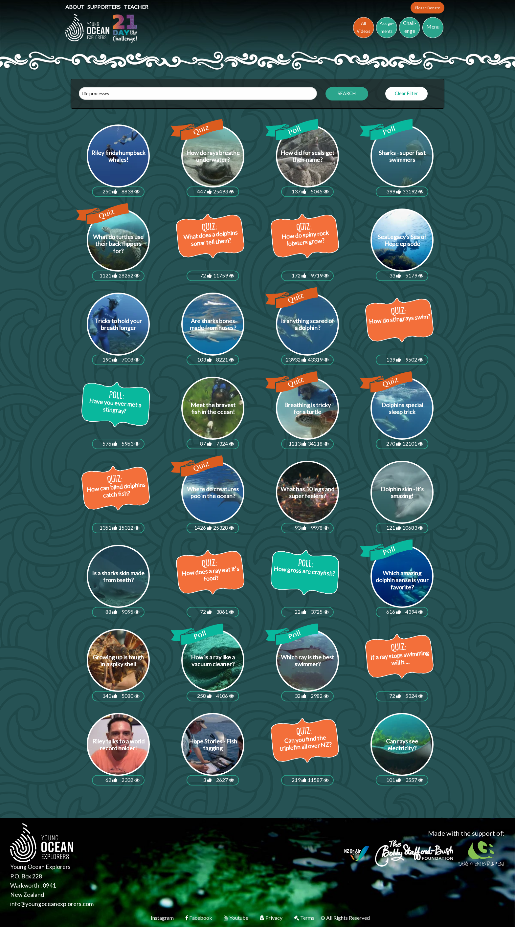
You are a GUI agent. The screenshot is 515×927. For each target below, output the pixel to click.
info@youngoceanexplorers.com (52, 903)
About (75, 7)
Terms (304, 918)
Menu (432, 26)
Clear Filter (406, 93)
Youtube (236, 918)
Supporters (104, 7)
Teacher (136, 7)
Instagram (163, 918)
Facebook (199, 918)
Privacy (271, 918)
